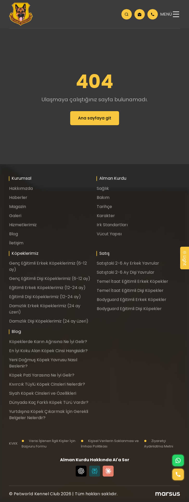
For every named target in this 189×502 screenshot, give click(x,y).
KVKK (13, 443)
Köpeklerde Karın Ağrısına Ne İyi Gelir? (48, 342)
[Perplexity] (94, 471)
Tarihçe (104, 207)
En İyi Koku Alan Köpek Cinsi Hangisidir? (48, 351)
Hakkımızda (21, 188)
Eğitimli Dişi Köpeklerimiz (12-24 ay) (45, 297)
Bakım (103, 197)
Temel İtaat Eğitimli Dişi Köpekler (130, 290)
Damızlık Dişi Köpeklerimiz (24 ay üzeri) (48, 321)
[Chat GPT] (81, 471)
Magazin (17, 207)
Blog (13, 234)
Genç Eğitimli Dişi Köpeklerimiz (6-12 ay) (49, 279)
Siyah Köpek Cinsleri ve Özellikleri (42, 393)
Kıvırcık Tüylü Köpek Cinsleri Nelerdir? (47, 384)
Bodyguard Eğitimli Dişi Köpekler (129, 309)
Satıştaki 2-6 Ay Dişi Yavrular (125, 272)
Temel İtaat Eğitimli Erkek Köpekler (132, 281)
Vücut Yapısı (109, 234)
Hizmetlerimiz (23, 225)
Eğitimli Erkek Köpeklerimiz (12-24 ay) (47, 288)
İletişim (16, 243)
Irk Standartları (112, 225)
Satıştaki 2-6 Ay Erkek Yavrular (128, 263)
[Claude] (108, 471)
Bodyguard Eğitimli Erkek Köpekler (131, 300)
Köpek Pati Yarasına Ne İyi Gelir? (41, 375)
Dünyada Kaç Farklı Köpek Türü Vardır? (48, 402)
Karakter (106, 216)
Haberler (18, 197)
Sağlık (103, 188)
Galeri (15, 216)
